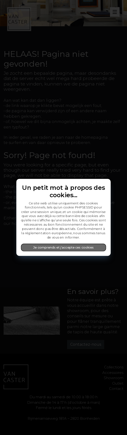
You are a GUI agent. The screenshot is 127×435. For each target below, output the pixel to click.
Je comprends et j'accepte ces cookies (63, 247)
